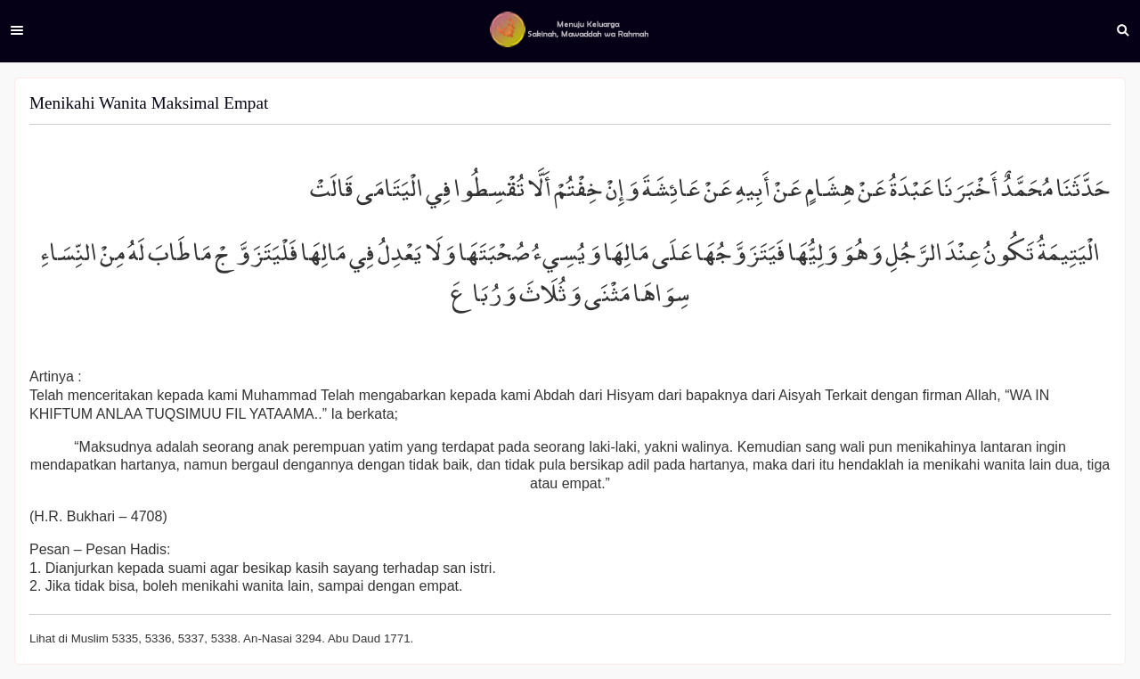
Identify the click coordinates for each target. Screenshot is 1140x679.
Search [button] (1123, 30)
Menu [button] (16, 30)
